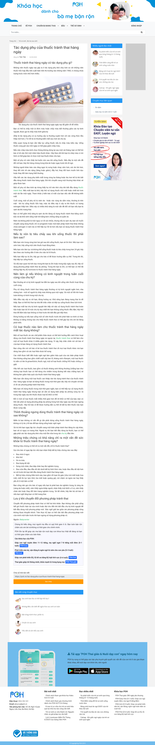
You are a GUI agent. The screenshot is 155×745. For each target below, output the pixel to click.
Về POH (28, 26)
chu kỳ (64, 433)
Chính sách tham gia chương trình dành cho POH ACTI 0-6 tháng (58, 702)
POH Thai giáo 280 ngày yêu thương (128, 695)
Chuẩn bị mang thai (46, 26)
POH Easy (24, 545)
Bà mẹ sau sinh (32, 41)
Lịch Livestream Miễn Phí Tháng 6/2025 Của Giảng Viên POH (57, 718)
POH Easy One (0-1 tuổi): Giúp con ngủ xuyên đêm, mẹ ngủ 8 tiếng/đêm (129, 699)
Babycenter (24, 519)
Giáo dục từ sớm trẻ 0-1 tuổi (105, 113)
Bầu (63, 26)
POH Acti (19, 553)
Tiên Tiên (22, 57)
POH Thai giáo (71, 561)
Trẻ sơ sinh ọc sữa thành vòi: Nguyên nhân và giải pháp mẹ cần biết (59, 713)
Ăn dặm (98, 107)
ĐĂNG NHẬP (136, 26)
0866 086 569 (23, 701)
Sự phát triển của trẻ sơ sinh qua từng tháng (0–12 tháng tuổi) (94, 696)
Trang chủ (16, 26)
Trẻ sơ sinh (75, 26)
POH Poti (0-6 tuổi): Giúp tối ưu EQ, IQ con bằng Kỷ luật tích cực (129, 713)
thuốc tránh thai (64, 338)
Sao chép (57, 580)
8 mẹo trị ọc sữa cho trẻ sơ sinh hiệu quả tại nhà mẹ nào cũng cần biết (59, 707)
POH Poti (72, 557)
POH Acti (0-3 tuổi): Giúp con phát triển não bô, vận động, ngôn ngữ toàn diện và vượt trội (129, 706)
